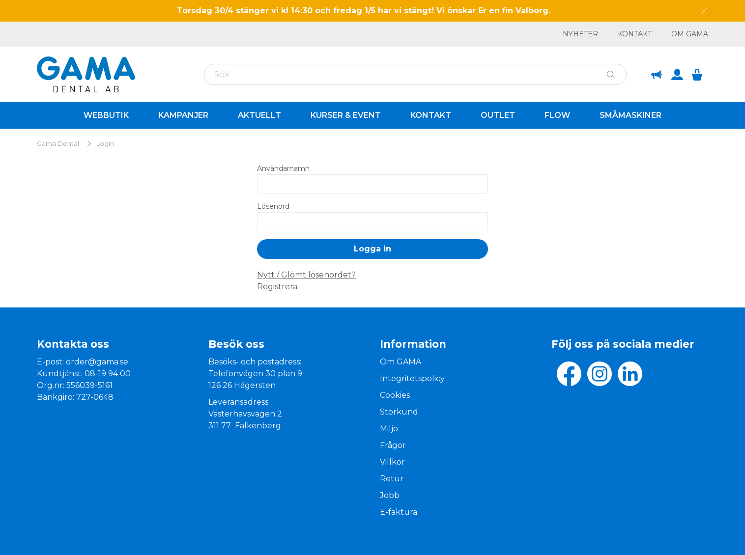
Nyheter (580, 33)
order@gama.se (97, 361)
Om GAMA (689, 33)
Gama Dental (58, 143)
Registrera (277, 286)
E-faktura (398, 512)
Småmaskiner (630, 115)
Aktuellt (259, 115)
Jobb (390, 495)
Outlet (498, 115)
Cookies (395, 395)
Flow (557, 115)
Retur (391, 478)
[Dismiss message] (704, 11)
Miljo (389, 428)
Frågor (393, 445)
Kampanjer (183, 115)
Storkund (399, 411)
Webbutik (106, 115)
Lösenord (273, 206)
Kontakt (635, 33)
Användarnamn (283, 168)
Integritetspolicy (412, 378)
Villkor (392, 462)
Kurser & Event (346, 115)
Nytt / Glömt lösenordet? (306, 274)
